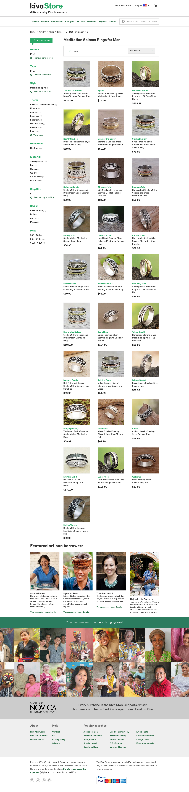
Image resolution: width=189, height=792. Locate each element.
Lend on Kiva (144, 709)
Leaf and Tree (37, 124)
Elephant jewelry (118, 736)
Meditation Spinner (39, 88)
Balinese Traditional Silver (43, 105)
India (33, 214)
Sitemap (56, 743)
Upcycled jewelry (118, 747)
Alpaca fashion (90, 732)
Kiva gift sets (142, 740)
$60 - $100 (37, 239)
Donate (112, 22)
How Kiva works (37, 732)
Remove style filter (40, 92)
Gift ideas (91, 22)
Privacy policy (58, 740)
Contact (56, 732)
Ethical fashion (117, 740)
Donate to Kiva (37, 740)
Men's (32, 54)
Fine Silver (36, 181)
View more (36, 135)
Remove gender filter (41, 58)
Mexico (34, 222)
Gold (33, 173)
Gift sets (81, 22)
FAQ (54, 736)
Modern (35, 109)
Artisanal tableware (93, 736)
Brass (34, 165)
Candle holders (90, 747)
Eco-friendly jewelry (119, 732)
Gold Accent (37, 177)
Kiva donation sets (145, 743)
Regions (103, 22)
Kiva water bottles (145, 736)
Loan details (50, 612)
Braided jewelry (91, 743)
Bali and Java (38, 211)
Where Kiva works (39, 736)
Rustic (34, 131)
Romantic (35, 128)
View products (36, 612)
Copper (34, 169)
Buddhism (36, 120)
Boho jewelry (89, 740)
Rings (32, 71)
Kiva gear (69, 22)
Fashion (45, 22)
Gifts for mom (116, 743)
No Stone (36, 148)
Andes (34, 218)
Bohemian (36, 116)
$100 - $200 (37, 243)
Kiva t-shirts (142, 732)
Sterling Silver (38, 162)
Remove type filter (40, 75)
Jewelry (35, 22)
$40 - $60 (36, 235)
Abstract (35, 112)
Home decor (57, 22)
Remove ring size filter (42, 198)
